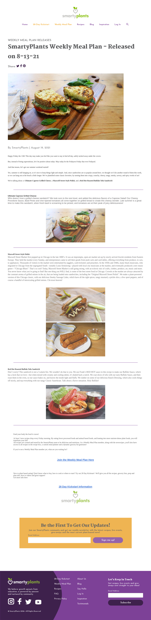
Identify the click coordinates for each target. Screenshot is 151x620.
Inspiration (104, 24)
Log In (117, 24)
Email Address (113, 591)
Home (25, 24)
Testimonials (83, 604)
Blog (92, 24)
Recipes (80, 24)
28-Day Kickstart (41, 24)
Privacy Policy (60, 599)
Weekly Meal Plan (63, 24)
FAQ (56, 594)
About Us (81, 579)
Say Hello (81, 589)
